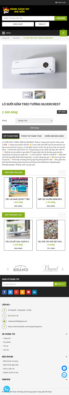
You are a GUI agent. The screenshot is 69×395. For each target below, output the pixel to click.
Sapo (50, 392)
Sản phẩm (7, 342)
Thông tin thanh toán (31, 136)
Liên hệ (6, 350)
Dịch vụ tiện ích (8, 369)
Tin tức (5, 346)
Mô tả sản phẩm (11, 136)
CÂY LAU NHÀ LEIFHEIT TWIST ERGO (20, 199)
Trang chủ (7, 338)
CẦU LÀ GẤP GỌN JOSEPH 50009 (19, 242)
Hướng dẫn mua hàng (54, 136)
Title (4, 121)
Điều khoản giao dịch (10, 365)
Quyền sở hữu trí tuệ (10, 372)
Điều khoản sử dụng (10, 361)
